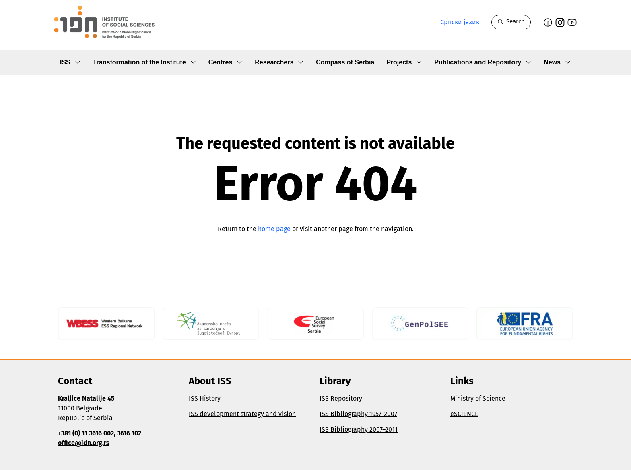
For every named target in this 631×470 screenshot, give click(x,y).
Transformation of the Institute (144, 63)
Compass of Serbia (345, 62)
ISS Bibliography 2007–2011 (359, 429)
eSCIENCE (464, 414)
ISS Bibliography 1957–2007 (358, 414)
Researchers (279, 63)
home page (274, 229)
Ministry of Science (477, 398)
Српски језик (459, 22)
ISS (70, 63)
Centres (225, 63)
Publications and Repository (483, 63)
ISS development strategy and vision (242, 414)
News (557, 63)
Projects (404, 63)
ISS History (205, 398)
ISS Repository (341, 398)
